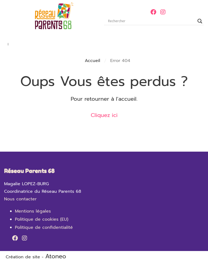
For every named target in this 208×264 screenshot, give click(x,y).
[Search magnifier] (200, 21)
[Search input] (151, 21)
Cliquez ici (104, 115)
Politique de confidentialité (44, 227)
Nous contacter (20, 199)
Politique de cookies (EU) (41, 219)
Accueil (92, 60)
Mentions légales (33, 211)
